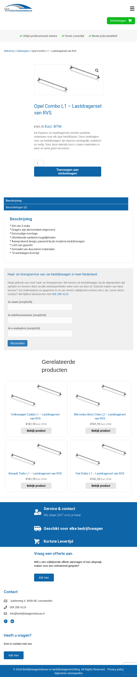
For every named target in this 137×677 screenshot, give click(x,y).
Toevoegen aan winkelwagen (68, 171)
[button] (97, 70)
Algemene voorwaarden (68, 673)
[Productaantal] (39, 163)
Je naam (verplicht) (40, 305)
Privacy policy (115, 669)
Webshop (9, 50)
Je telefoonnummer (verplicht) (40, 319)
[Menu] (132, 8)
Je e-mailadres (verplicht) (40, 332)
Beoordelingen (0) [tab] (16, 207)
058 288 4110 (60, 294)
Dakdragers (23, 50)
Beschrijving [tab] (14, 200)
